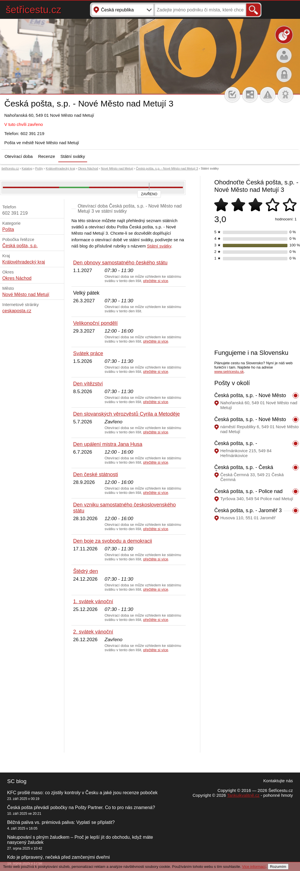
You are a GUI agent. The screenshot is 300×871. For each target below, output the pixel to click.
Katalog (27, 168)
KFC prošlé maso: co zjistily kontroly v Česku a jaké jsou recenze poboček (82, 792)
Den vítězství (88, 384)
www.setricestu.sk (229, 371)
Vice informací (253, 866)
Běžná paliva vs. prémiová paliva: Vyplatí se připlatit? (61, 822)
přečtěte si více (155, 281)
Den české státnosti (95, 474)
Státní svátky (73, 156)
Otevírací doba (19, 156)
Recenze (46, 156)
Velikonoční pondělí (95, 323)
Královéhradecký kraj (60, 168)
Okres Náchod (88, 168)
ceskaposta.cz (16, 310)
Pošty (39, 168)
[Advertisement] (128, 703)
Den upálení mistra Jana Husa (107, 444)
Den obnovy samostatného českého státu (120, 262)
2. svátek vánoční (93, 632)
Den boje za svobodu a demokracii (112, 541)
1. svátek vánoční (93, 601)
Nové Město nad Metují (117, 168)
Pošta (8, 229)
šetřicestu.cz (33, 9)
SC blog (17, 781)
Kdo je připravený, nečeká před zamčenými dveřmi (58, 857)
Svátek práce (88, 353)
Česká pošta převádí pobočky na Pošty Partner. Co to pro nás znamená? (81, 807)
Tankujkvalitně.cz (243, 795)
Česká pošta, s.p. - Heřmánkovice (235, 446)
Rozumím (278, 866)
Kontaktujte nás (278, 780)
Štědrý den (85, 571)
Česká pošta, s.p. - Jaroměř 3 (248, 510)
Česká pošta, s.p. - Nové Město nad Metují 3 (167, 168)
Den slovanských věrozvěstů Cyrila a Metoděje (126, 414)
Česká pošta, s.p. (20, 245)
